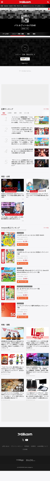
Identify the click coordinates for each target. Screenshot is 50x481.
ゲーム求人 (38, 6)
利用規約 (26, 456)
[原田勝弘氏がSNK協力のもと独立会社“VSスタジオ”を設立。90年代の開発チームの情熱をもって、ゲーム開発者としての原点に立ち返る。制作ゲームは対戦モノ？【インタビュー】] (12, 336)
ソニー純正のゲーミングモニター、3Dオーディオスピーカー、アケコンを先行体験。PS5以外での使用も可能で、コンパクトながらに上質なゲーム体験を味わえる (37, 404)
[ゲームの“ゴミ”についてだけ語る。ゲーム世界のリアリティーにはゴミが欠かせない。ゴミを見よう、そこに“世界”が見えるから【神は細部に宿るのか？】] (12, 392)
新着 (2, 6)
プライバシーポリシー (17, 456)
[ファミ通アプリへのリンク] (20, 470)
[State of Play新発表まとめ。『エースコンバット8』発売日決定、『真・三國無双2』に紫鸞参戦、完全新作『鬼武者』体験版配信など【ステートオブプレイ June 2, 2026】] (37, 365)
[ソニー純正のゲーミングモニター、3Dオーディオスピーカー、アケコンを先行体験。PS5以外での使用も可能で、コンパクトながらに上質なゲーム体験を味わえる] (37, 392)
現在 (4, 113)
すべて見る (46, 109)
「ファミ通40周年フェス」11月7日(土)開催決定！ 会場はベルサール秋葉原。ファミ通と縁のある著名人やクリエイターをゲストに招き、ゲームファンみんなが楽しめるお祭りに (37, 348)
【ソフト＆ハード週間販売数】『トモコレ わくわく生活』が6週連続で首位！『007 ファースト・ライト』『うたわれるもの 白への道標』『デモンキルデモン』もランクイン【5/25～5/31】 (22, 119)
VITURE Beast (34, 191)
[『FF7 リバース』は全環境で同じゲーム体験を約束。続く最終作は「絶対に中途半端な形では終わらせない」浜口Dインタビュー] (41, 163)
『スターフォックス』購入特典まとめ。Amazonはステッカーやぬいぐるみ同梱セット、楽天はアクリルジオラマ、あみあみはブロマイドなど (12, 376)
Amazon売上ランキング (10, 231)
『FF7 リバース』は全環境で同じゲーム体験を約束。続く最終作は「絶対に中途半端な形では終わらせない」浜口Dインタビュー (22, 162)
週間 (15, 113)
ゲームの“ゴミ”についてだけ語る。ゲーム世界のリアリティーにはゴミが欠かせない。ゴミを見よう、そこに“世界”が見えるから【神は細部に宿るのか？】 (12, 404)
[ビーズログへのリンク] (30, 470)
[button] (25, 63)
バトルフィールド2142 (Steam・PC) (30, 9)
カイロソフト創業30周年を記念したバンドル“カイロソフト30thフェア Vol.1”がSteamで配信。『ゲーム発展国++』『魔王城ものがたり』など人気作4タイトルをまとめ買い (22, 141)
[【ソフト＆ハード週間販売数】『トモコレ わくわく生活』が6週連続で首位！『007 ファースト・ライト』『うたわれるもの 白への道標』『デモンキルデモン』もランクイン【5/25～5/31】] (41, 120)
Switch (11, 6)
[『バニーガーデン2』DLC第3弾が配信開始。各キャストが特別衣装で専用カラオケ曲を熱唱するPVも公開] (41, 152)
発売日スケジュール (28, 6)
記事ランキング (7, 109)
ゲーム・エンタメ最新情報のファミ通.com (10, 9)
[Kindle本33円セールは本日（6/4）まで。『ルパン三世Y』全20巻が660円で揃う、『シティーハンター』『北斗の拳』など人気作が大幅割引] (41, 131)
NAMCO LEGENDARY (10, 191)
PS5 (15, 6)
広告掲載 (25, 459)
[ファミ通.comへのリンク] (25, 2)
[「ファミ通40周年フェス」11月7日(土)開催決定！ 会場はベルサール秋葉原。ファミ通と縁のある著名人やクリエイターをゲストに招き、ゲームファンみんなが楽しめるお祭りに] (37, 336)
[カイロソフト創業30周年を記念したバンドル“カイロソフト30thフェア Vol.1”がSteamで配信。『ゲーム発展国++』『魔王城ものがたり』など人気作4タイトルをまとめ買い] (41, 142)
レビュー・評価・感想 (18, 34)
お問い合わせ (5, 456)
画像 (28, 34)
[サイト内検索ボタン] (48, 2)
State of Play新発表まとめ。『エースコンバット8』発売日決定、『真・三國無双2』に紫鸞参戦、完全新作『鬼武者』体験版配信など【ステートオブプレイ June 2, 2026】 (37, 377)
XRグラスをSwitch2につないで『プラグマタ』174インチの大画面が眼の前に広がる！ (37, 195)
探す (27, 59)
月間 (20, 113)
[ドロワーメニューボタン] (2, 2)
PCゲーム (19, 6)
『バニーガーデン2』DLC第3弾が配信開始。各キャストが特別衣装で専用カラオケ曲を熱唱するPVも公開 (22, 151)
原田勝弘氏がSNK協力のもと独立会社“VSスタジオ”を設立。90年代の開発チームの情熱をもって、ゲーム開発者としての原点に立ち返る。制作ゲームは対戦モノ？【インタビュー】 (12, 349)
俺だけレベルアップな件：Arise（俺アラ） (14, 215)
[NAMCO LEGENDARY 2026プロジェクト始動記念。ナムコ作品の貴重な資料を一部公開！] (12, 185)
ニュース (44, 6)
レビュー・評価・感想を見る (24, 54)
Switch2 (6, 6)
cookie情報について (42, 456)
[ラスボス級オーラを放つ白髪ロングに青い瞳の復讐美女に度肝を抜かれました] (12, 209)
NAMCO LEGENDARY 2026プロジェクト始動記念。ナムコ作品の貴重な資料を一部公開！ (12, 195)
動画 (34, 34)
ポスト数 (26, 113)
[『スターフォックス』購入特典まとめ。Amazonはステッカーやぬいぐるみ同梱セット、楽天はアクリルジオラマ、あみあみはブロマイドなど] (12, 365)
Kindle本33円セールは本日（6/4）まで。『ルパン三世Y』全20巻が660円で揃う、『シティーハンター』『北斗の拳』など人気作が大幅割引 (22, 130)
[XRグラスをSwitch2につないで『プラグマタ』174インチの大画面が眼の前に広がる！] (37, 185)
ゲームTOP (6, 34)
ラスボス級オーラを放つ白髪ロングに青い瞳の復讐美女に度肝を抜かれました (12, 220)
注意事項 (33, 456)
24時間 (9, 113)
